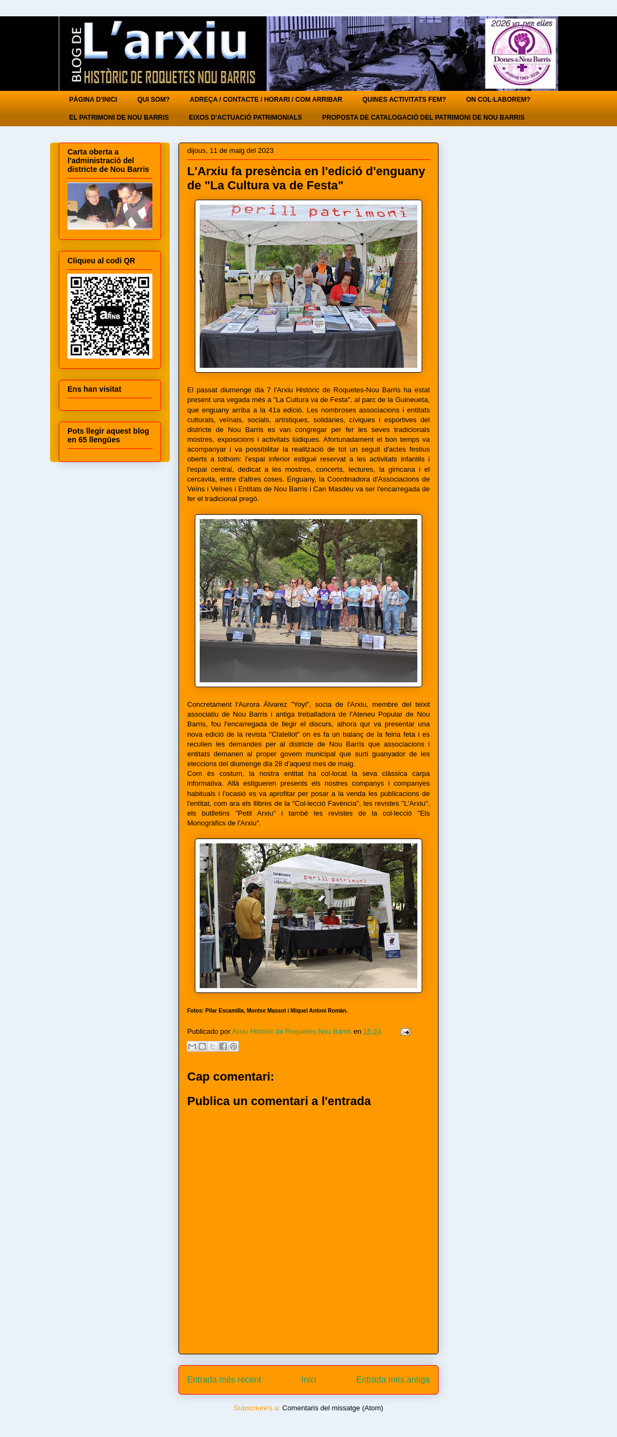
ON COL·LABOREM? (498, 99)
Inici (309, 1379)
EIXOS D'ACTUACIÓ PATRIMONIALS (245, 117)
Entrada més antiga (393, 1379)
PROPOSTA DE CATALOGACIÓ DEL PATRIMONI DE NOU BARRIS (423, 117)
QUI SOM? (153, 99)
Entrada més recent (224, 1379)
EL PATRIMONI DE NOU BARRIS (119, 117)
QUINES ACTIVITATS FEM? (404, 99)
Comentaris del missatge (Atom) (333, 1408)
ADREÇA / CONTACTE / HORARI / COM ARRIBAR (266, 99)
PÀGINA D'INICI (93, 99)
